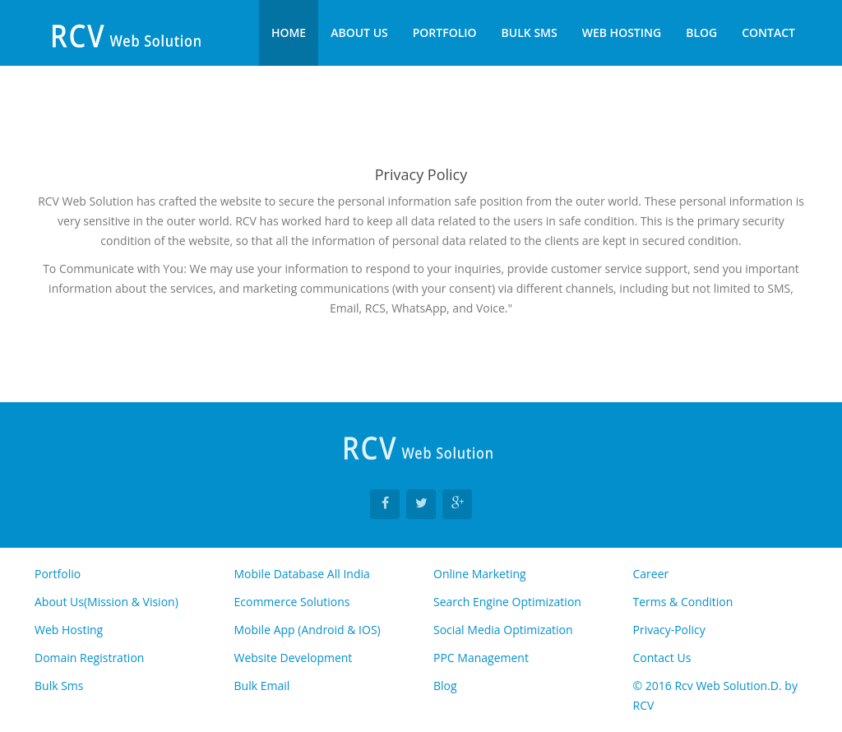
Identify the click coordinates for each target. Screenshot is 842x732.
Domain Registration (89, 657)
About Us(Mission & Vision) (106, 601)
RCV (644, 705)
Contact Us (662, 657)
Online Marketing (479, 573)
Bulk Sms (529, 32)
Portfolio (445, 32)
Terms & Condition (683, 601)
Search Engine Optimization (507, 601)
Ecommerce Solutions (292, 601)
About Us (359, 32)
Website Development (293, 657)
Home (288, 32)
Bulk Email (262, 685)
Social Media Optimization (503, 629)
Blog (701, 32)
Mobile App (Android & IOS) (307, 629)
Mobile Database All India (302, 573)
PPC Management (481, 657)
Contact (768, 32)
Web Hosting (621, 32)
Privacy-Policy (669, 629)
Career (651, 573)
